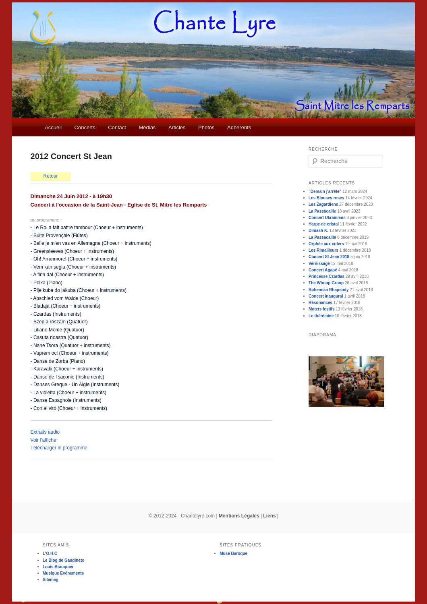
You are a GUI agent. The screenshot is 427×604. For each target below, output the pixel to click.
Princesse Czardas (326, 276)
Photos (206, 127)
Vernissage (319, 263)
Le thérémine (321, 316)
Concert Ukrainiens (327, 217)
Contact (117, 127)
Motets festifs (321, 309)
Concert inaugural (326, 296)
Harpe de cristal (324, 224)
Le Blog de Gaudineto (63, 560)
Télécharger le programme (59, 448)
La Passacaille (322, 211)
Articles (177, 127)
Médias (147, 127)
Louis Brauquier (58, 567)
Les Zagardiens (323, 204)
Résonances (320, 302)
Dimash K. (318, 230)
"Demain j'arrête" (325, 191)
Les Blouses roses (326, 198)
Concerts (85, 127)
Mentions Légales (239, 516)
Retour (51, 176)
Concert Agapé (323, 270)
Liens (269, 516)
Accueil (53, 127)
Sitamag (50, 579)
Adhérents (239, 127)
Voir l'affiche (43, 440)
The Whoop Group (326, 283)
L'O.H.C (50, 553)
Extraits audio (45, 432)
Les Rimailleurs (323, 250)
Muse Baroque (233, 553)
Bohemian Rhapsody (328, 290)
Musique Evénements (63, 573)
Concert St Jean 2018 (329, 256)
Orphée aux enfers (326, 244)
